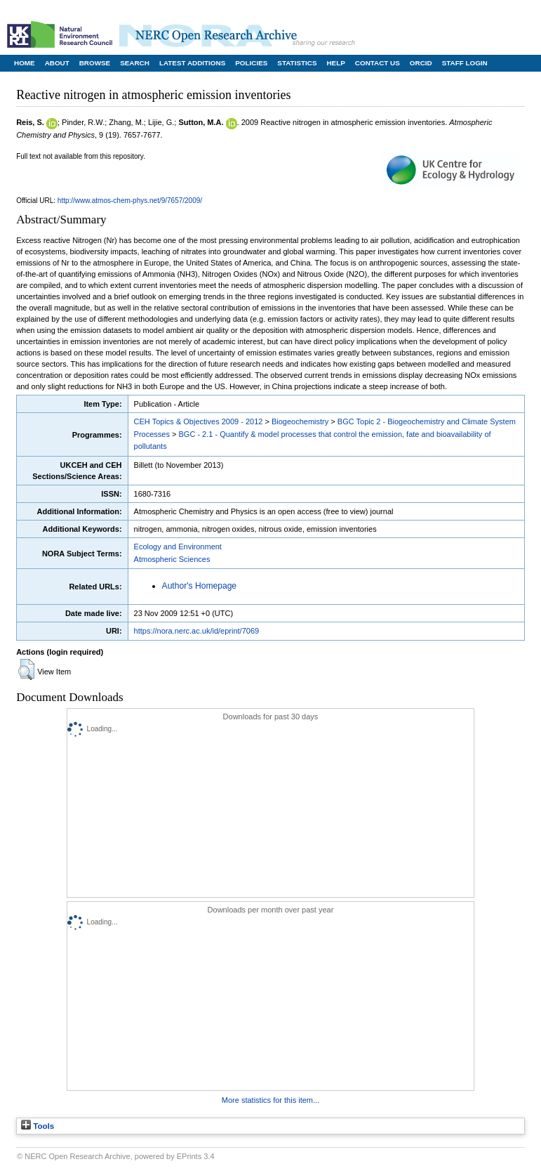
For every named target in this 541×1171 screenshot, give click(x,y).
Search (134, 63)
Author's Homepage (199, 586)
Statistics (296, 63)
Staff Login (465, 63)
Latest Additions (192, 63)
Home (24, 63)
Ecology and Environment (178, 546)
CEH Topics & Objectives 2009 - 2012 (198, 421)
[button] (26, 669)
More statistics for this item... (270, 1100)
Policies (251, 63)
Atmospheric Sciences (172, 559)
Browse (94, 63)
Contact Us (377, 63)
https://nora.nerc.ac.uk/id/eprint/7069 (197, 631)
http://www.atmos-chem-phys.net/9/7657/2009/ (130, 200)
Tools (37, 1126)
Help (335, 63)
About (57, 63)
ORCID (421, 63)
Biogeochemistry (300, 421)
